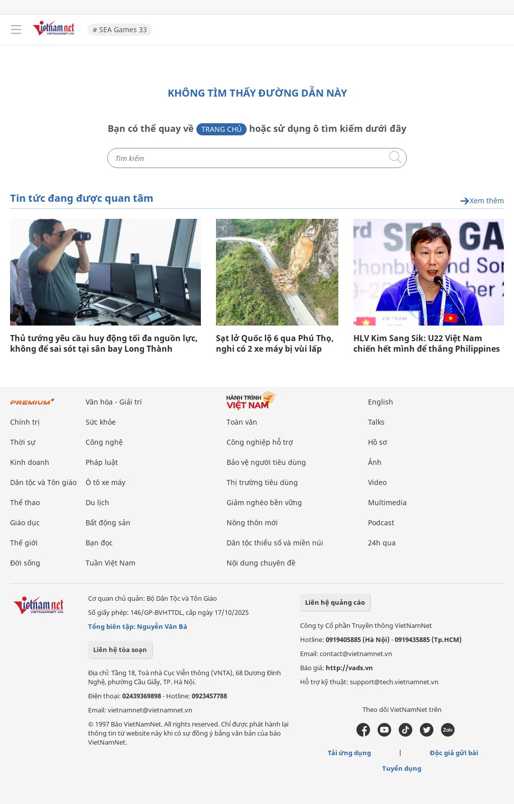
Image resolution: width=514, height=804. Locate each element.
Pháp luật (102, 462)
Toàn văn (242, 422)
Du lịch (97, 502)
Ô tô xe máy (105, 482)
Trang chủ (221, 129)
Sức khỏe (101, 422)
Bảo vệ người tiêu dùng (266, 462)
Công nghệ (104, 442)
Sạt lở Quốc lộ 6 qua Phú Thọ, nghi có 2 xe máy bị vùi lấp (275, 343)
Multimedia (387, 502)
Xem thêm (482, 201)
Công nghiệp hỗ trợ (260, 442)
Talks (376, 422)
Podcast (381, 522)
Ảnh (375, 462)
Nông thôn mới (252, 522)
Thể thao (25, 502)
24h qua (382, 542)
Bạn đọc (99, 542)
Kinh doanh (29, 462)
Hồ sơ (377, 442)
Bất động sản (108, 522)
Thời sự (22, 442)
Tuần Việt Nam (110, 563)
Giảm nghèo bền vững (264, 502)
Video (377, 482)
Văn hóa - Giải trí (114, 402)
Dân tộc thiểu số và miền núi (275, 542)
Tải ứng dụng (349, 752)
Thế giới (24, 542)
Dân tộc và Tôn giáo (43, 482)
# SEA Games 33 (120, 29)
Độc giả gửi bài (454, 752)
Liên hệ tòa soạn (120, 649)
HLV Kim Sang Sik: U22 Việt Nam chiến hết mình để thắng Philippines (426, 343)
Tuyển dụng (401, 768)
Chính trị (25, 422)
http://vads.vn (349, 667)
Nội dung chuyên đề (261, 563)
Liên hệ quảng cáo (335, 602)
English (380, 402)
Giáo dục (25, 522)
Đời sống (25, 563)
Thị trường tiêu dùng (262, 482)
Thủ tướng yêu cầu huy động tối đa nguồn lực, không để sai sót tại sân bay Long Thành (104, 343)
